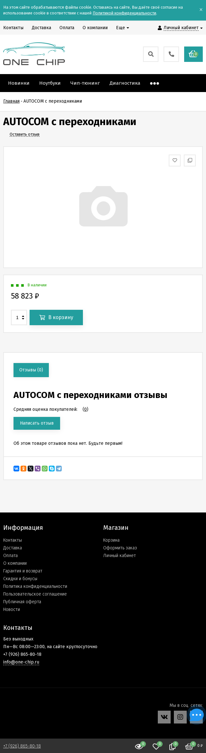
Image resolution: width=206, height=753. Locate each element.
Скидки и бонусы (20, 578)
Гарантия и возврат (22, 571)
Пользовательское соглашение (35, 594)
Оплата (10, 555)
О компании (15, 563)
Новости (11, 609)
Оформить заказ (120, 548)
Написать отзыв (37, 423)
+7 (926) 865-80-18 (22, 746)
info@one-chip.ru (21, 662)
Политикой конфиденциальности (124, 13)
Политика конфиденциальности (35, 586)
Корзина (111, 540)
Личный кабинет (119, 555)
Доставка (12, 548)
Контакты (12, 540)
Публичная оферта (22, 602)
